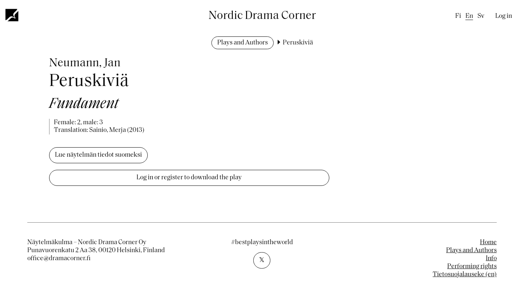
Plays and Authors (242, 42)
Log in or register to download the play (189, 177)
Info (491, 258)
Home (488, 242)
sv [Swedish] (480, 16)
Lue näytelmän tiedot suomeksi (98, 155)
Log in (503, 16)
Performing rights (472, 266)
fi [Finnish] (458, 16)
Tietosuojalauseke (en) (465, 274)
